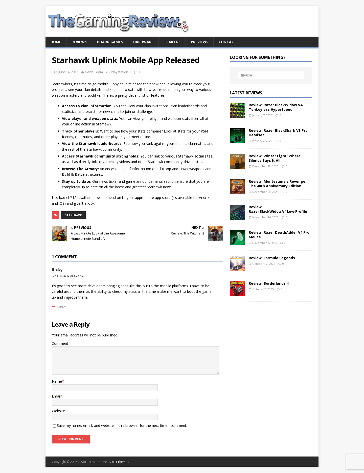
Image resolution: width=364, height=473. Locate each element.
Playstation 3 (121, 72)
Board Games (110, 41)
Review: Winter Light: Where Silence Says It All (275, 158)
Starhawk (73, 215)
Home (56, 41)
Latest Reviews (246, 93)
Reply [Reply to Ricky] (61, 306)
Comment (60, 343)
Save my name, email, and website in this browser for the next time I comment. (122, 425)
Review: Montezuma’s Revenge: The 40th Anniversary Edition (277, 183)
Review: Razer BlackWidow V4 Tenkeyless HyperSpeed (275, 107)
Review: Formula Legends (272, 257)
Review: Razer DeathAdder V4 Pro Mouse (279, 234)
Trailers (172, 41)
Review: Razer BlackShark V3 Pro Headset (278, 132)
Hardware (143, 41)
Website (58, 410)
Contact (227, 41)
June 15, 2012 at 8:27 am (68, 275)
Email (56, 396)
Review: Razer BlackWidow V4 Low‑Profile (278, 209)
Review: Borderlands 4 (269, 283)
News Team (94, 72)
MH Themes (120, 462)
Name (57, 381)
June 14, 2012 (68, 72)
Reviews (79, 41)
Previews (199, 41)
